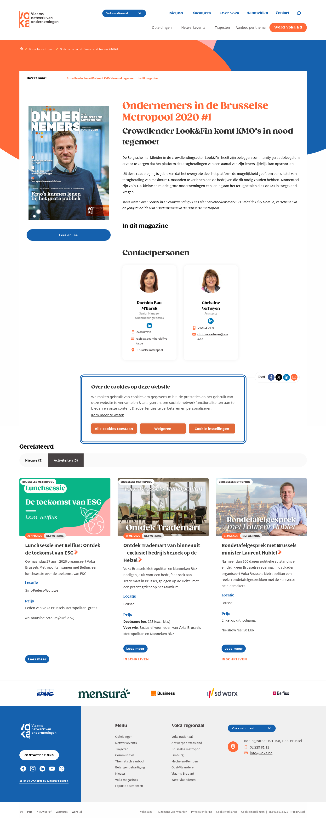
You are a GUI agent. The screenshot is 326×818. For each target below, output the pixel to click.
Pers (29, 811)
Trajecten (222, 27)
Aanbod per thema (251, 27)
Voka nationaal (182, 736)
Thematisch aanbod (129, 761)
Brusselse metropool (186, 749)
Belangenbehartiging (130, 767)
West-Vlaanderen (184, 780)
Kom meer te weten (108, 414)
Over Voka (229, 13)
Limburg (177, 755)
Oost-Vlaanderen (183, 767)
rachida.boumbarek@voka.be (149, 341)
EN (21, 811)
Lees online (68, 235)
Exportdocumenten (129, 786)
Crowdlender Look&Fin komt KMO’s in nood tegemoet (101, 78)
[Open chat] (302, 13)
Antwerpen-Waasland (187, 743)
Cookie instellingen (253, 811)
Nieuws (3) (33, 460)
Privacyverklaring (201, 811)
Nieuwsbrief (44, 811)
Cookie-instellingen (211, 428)
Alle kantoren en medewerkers (44, 781)
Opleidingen (162, 27)
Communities (124, 755)
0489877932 (141, 332)
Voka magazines (126, 780)
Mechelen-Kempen (185, 761)
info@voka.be (258, 752)
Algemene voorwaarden (172, 811)
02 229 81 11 (256, 747)
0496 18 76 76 (203, 328)
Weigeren (162, 428)
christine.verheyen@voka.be (210, 336)
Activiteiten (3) (66, 460)
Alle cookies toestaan (114, 428)
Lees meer (38, 660)
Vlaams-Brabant (183, 773)
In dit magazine (148, 78)
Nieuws (176, 13)
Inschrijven (136, 659)
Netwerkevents (193, 27)
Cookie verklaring (226, 811)
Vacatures (202, 13)
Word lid (77, 811)
